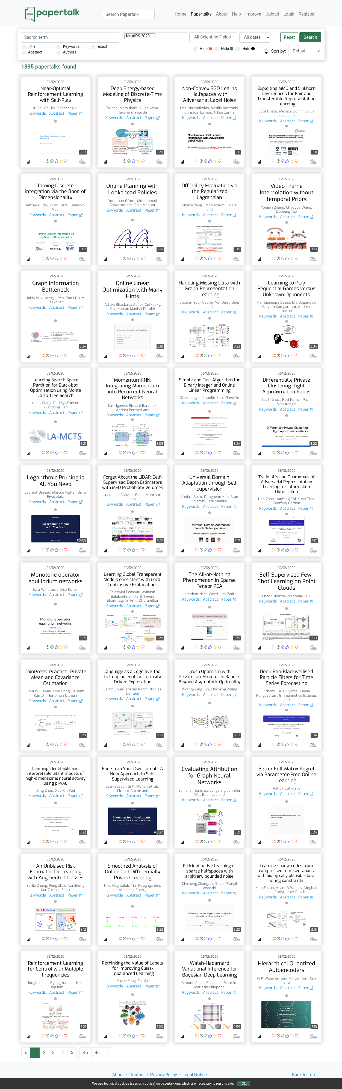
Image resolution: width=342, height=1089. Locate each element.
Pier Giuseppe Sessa (273, 302)
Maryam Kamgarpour (278, 306)
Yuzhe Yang (126, 980)
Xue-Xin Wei (65, 790)
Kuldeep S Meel (69, 207)
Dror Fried (58, 205)
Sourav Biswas (38, 691)
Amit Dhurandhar (144, 600)
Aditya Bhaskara (117, 304)
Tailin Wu (34, 298)
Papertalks (201, 14)
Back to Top (303, 1074)
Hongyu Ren (54, 298)
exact (99, 46)
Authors (66, 52)
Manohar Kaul (299, 596)
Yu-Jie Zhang (36, 885)
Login (289, 14)
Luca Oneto (267, 111)
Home (180, 14)
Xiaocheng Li (190, 397)
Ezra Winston (44, 589)
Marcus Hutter (64, 492)
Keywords (68, 46)
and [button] (290, 115)
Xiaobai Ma (211, 302)
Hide (202, 48)
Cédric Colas (114, 689)
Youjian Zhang (272, 207)
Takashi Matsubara (121, 108)
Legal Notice (194, 1074)
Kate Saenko (217, 501)
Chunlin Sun (212, 397)
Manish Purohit (142, 308)
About (222, 14)
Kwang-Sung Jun (195, 689)
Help (236, 14)
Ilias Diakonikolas (194, 108)
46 (97, 1052)
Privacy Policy (163, 1074)
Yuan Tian (306, 499)
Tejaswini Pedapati (125, 592)
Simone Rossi (193, 982)
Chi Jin (49, 108)
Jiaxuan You (190, 302)
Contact (137, 1074)
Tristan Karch (137, 689)
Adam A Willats (289, 887)
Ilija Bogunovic (304, 302)
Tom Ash (308, 978)
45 (85, 1052)
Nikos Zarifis (224, 112)
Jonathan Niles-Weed (200, 594)
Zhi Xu (143, 980)
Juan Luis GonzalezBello (124, 494)
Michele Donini (291, 111)
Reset (289, 37)
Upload (272, 14)
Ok (243, 1083)
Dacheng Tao (286, 211)
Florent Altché (129, 790)
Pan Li (71, 298)
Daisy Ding (230, 302)
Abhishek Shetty (132, 890)
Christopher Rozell (290, 891)
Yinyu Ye (232, 397)
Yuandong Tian (55, 407)
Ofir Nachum (214, 205)
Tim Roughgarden (145, 885)
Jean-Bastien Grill (120, 786)
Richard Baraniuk (143, 405)
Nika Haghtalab (116, 885)
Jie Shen (217, 883)
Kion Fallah (264, 887)
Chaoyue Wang (298, 207)
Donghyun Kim (216, 496)
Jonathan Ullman (63, 695)
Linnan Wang (40, 402)
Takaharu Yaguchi (132, 112)
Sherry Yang (192, 205)
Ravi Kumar (119, 308)
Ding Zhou (44, 790)
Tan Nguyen (117, 405)
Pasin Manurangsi (294, 401)
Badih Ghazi (270, 399)
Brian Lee (209, 794)
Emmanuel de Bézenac (298, 695)
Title (29, 46)
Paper (75, 113)
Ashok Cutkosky (146, 304)
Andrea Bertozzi (129, 410)
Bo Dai (231, 205)
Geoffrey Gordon (286, 503)
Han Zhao (266, 499)
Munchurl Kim (145, 497)
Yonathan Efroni (121, 200)
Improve (253, 14)
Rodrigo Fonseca (67, 402)
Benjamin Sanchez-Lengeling (201, 790)
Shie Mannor (144, 205)
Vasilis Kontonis (224, 108)
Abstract (32, 52)
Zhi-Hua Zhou (59, 890)
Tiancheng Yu (68, 108)
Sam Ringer (290, 978)
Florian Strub (147, 786)
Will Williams (268, 978)
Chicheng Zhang (224, 689)
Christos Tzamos (198, 112)
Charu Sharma (274, 596)
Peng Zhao (57, 885)
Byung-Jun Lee (62, 982)
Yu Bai (37, 108)
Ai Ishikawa (148, 108)
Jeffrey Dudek (37, 205)
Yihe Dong (61, 691)
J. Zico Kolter (67, 589)
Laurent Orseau (37, 492)
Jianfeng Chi (286, 499)
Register (307, 14)
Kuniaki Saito (191, 496)
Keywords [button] (37, 113)
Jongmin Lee (38, 982)
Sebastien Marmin (221, 982)
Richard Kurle (273, 691)
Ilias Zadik (228, 594)
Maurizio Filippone (209, 987)
